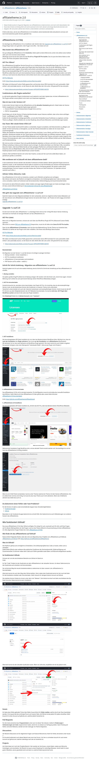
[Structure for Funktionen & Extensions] (75, 135)
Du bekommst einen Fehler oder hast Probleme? (86, 90)
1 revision (27, 20)
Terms (28, 757)
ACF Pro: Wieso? (83, 43)
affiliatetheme (9, 8)
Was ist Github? (83, 99)
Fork (83, 8)
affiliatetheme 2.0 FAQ (35, 530)
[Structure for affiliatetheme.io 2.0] (75, 35)
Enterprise (46, 3)
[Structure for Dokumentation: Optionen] (75, 125)
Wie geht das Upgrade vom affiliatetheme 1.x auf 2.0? (86, 64)
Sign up (90, 3)
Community (47, 757)
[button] (95, 145)
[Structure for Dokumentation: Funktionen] (75, 122)
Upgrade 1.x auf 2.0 (83, 66)
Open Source (36, 3)
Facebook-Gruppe (10, 509)
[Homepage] (3, 3)
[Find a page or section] (85, 29)
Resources (27, 3)
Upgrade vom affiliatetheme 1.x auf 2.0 (56, 44)
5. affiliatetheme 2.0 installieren (85, 87)
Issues (80, 103)
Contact (56, 757)
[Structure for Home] (75, 32)
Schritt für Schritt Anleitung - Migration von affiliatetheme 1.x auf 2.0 (86, 74)
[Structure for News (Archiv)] (75, 138)
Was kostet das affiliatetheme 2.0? (84, 40)
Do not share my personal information (75, 757)
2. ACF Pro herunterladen (86, 79)
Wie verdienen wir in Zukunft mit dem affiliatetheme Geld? (84, 56)
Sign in (83, 3)
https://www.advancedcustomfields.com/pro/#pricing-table (23, 81)
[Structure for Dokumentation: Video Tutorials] (75, 132)
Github (7, 511)
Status (41, 757)
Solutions (18, 3)
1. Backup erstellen (85, 77)
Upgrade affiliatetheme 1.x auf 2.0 (12, 201)
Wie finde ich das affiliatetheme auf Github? (85, 96)
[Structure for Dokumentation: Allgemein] (75, 115)
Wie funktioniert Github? (84, 93)
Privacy (32, 757)
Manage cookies (62, 757)
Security (37, 757)
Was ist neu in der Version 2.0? (85, 49)
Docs (52, 757)
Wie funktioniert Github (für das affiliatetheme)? (38, 186)
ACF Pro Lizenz (83, 68)
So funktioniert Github (84, 101)
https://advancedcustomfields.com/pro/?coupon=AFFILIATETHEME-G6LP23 (27, 89)
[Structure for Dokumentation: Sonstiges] (75, 128)
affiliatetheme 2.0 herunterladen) (12, 396)
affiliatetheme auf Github (9, 189)
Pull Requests (82, 105)
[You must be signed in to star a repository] (92, 8)
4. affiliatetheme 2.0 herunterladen (85, 84)
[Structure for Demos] (75, 112)
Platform (10, 3)
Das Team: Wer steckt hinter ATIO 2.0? (86, 52)
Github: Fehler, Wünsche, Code (85, 60)
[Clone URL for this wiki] (83, 145)
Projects (81, 109)
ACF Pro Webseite (7, 78)
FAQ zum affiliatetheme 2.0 (23, 224)
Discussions (82, 107)
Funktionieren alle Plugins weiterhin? (85, 45)
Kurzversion (82, 70)
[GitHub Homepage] (16, 758)
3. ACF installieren (84, 81)
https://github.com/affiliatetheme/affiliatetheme (20, 399)
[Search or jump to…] (79, 3)
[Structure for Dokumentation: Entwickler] (75, 119)
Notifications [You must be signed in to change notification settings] (74, 8)
